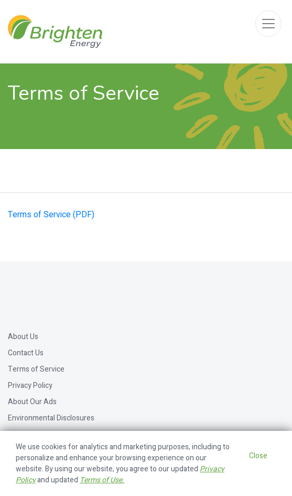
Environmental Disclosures (51, 418)
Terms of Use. (102, 480)
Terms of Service (36, 369)
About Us (23, 336)
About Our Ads (32, 401)
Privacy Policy (30, 385)
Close (258, 455)
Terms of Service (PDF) (51, 214)
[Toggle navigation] (268, 23)
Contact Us (26, 352)
